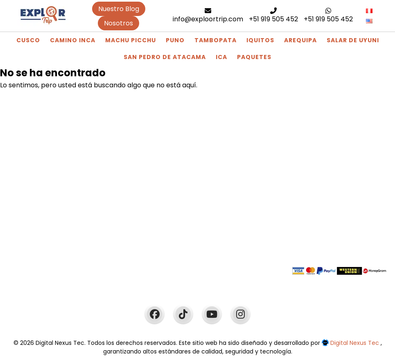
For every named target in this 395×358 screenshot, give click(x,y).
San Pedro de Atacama (165, 57)
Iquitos (260, 40)
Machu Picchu (130, 40)
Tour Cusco (129, 207)
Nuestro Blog (118, 9)
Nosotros (118, 23)
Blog (117, 186)
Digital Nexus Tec (351, 343)
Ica (221, 57)
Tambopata (215, 40)
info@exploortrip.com (208, 15)
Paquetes (254, 57)
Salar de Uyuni (353, 40)
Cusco (28, 40)
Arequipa (300, 40)
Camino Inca (72, 40)
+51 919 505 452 (273, 15)
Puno (175, 40)
